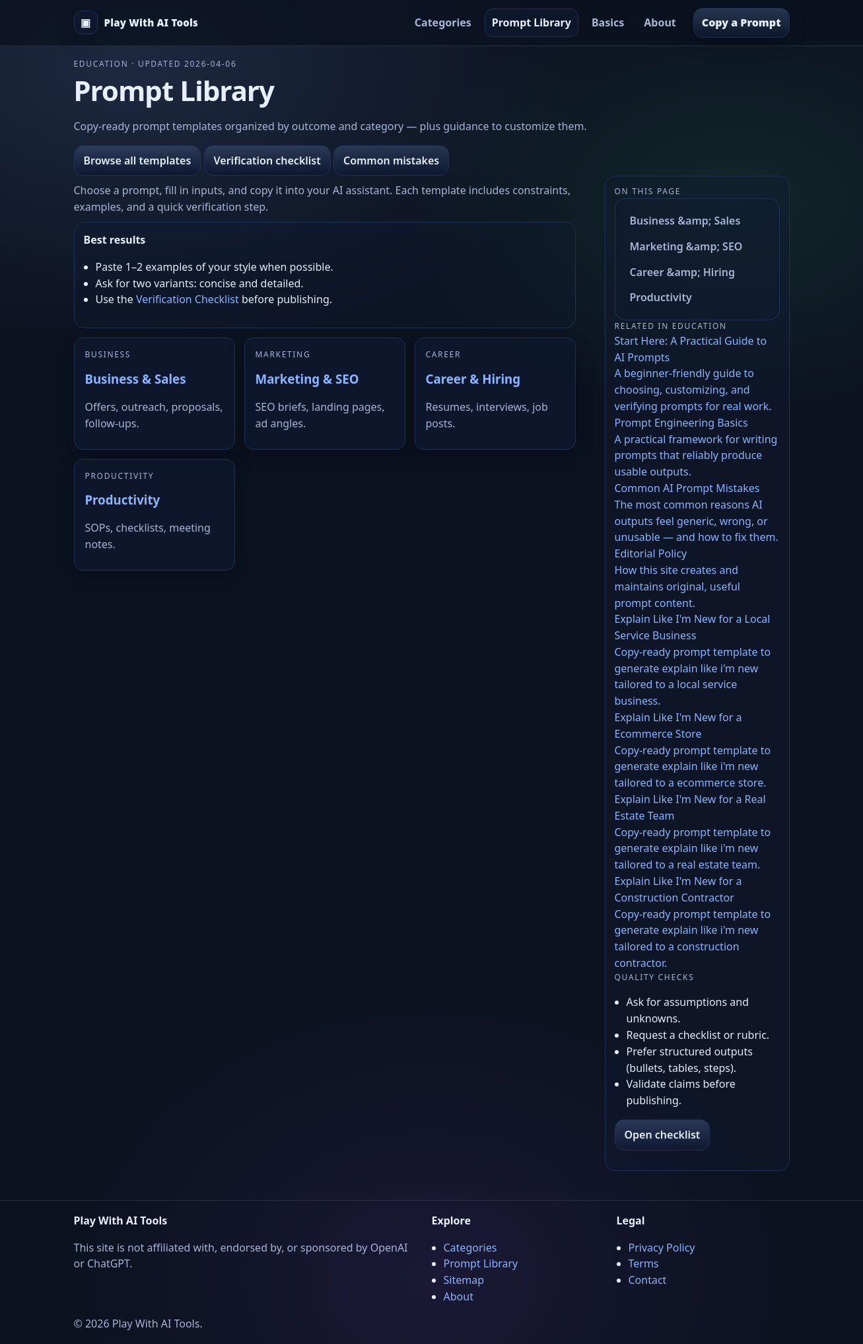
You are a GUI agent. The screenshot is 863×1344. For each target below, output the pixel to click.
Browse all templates (137, 160)
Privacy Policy (662, 1247)
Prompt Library (531, 22)
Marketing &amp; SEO (686, 246)
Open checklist (663, 1134)
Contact (648, 1280)
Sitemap (464, 1280)
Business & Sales (135, 379)
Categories (443, 22)
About (660, 22)
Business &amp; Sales (685, 220)
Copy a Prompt (741, 22)
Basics (608, 22)
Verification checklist (267, 160)
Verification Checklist (187, 299)
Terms (644, 1263)
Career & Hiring (473, 379)
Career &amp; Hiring (683, 272)
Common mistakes (391, 160)
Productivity (122, 499)
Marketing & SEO (307, 379)
